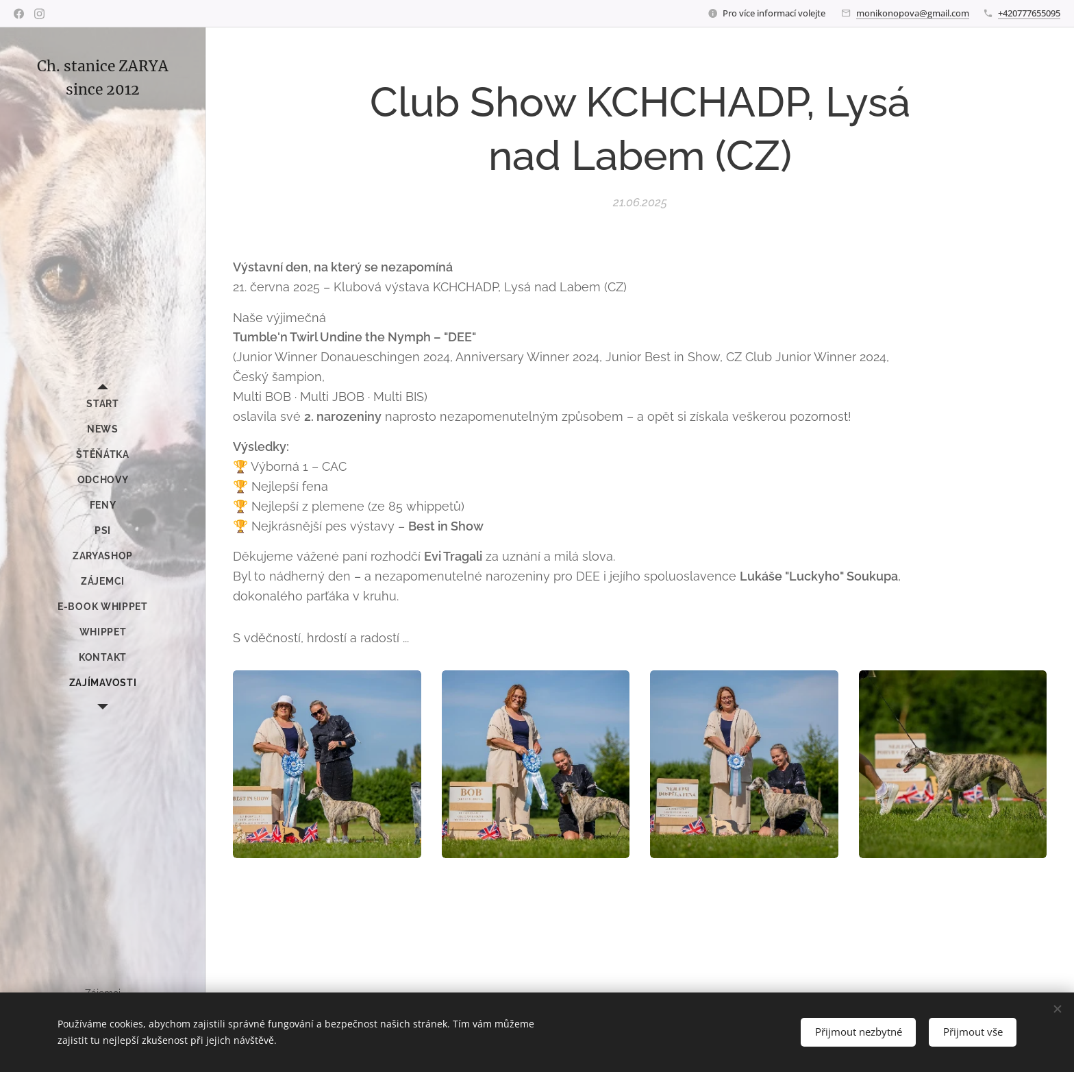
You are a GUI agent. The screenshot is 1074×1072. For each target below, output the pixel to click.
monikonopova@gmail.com (912, 13)
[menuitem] (102, 404)
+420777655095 (1029, 13)
